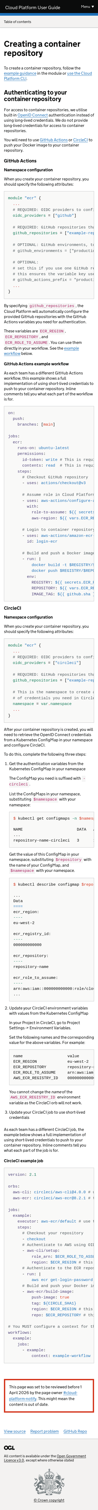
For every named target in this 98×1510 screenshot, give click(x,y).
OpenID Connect (33, 115)
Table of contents (49, 22)
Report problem (44, 1428)
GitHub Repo (75, 1428)
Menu (85, 6)
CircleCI (80, 139)
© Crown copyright (49, 1497)
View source (15, 1428)
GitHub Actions (54, 139)
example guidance (20, 73)
